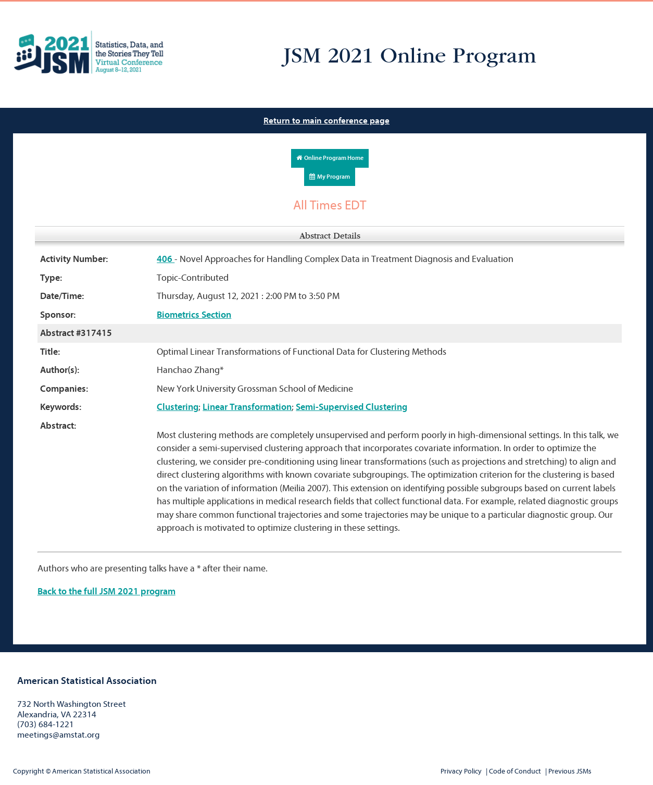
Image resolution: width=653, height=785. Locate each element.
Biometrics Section (194, 314)
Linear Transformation (247, 407)
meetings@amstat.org (58, 735)
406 (165, 259)
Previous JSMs (570, 771)
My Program (329, 176)
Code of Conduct (515, 771)
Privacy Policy (461, 771)
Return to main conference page (326, 121)
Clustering (177, 407)
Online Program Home (329, 157)
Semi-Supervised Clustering (351, 407)
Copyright (28, 771)
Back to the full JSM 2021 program (106, 591)
